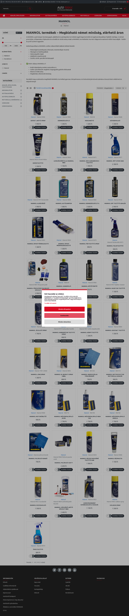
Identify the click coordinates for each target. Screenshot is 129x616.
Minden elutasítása (64, 321)
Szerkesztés (64, 315)
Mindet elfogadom (64, 309)
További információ (50, 303)
